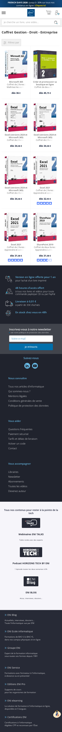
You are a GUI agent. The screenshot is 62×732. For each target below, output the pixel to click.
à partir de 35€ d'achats (36, 303)
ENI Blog (12, 614)
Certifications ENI (16, 717)
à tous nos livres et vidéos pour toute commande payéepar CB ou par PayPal (36, 290)
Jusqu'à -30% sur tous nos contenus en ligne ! (31, 4)
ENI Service (13, 667)
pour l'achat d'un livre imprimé (36, 278)
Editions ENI (31, 12)
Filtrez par (13, 42)
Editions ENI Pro (16, 684)
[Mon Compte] (57, 12)
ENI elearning (14, 700)
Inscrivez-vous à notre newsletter (31, 331)
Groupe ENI (13, 647)
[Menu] (4, 13)
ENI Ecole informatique (20, 631)
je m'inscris (31, 346)
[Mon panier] (48, 12)
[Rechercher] (56, 22)
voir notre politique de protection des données (30, 332)
